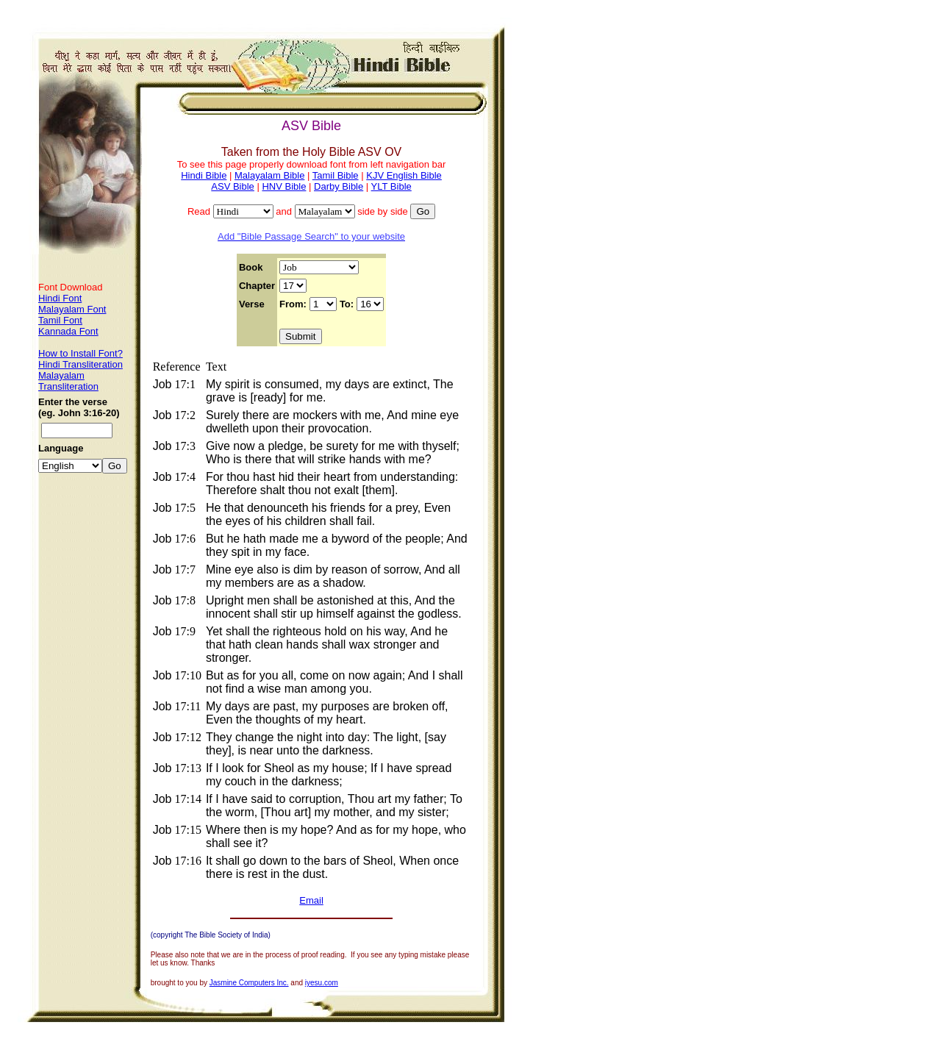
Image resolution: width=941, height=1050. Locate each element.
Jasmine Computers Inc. (249, 983)
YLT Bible (391, 186)
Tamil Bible (335, 175)
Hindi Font (60, 298)
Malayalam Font (72, 309)
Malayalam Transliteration (68, 381)
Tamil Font (60, 320)
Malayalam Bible (269, 175)
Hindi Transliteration (80, 364)
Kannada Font (68, 331)
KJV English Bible (404, 175)
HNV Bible (284, 186)
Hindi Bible (203, 175)
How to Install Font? (80, 353)
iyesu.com (321, 983)
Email (311, 900)
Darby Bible (338, 186)
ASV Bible (232, 186)
